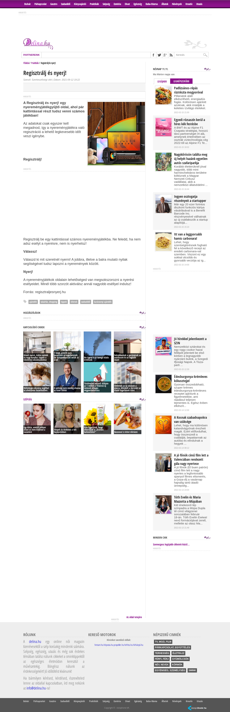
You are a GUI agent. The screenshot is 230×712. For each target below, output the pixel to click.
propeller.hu (119, 645)
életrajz (178, 653)
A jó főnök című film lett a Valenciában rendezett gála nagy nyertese (191, 459)
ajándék (33, 301)
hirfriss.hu (128, 645)
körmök (177, 664)
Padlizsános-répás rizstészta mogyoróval (188, 90)
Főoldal (26, 63)
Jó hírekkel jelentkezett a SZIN (190, 341)
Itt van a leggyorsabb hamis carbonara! (188, 236)
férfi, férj (162, 659)
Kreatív (188, 4)
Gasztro (53, 4)
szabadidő (85, 301)
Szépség (106, 4)
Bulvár (27, 4)
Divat (127, 4)
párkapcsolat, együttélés (172, 647)
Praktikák (94, 4)
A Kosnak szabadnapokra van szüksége (190, 419)
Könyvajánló (80, 4)
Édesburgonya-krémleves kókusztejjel (190, 379)
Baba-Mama (152, 4)
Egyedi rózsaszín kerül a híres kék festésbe (189, 122)
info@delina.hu (36, 687)
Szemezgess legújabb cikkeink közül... (171, 544)
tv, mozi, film (163, 641)
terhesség (162, 653)
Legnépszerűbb (181, 81)
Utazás (199, 4)
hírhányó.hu (138, 645)
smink (192, 670)
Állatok (164, 4)
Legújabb (162, 81)
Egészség (138, 4)
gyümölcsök (180, 659)
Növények (177, 4)
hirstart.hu (99, 645)
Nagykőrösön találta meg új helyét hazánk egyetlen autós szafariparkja (190, 158)
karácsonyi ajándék (103, 301)
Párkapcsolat (40, 4)
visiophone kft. (123, 707)
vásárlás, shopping (49, 301)
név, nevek (162, 664)
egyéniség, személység (170, 670)
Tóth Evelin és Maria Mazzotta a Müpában (188, 499)
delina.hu (35, 641)
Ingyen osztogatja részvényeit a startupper (190, 198)
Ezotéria (117, 4)
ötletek (74, 301)
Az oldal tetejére (134, 617)
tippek (64, 301)
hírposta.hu (108, 645)
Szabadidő (65, 4)
